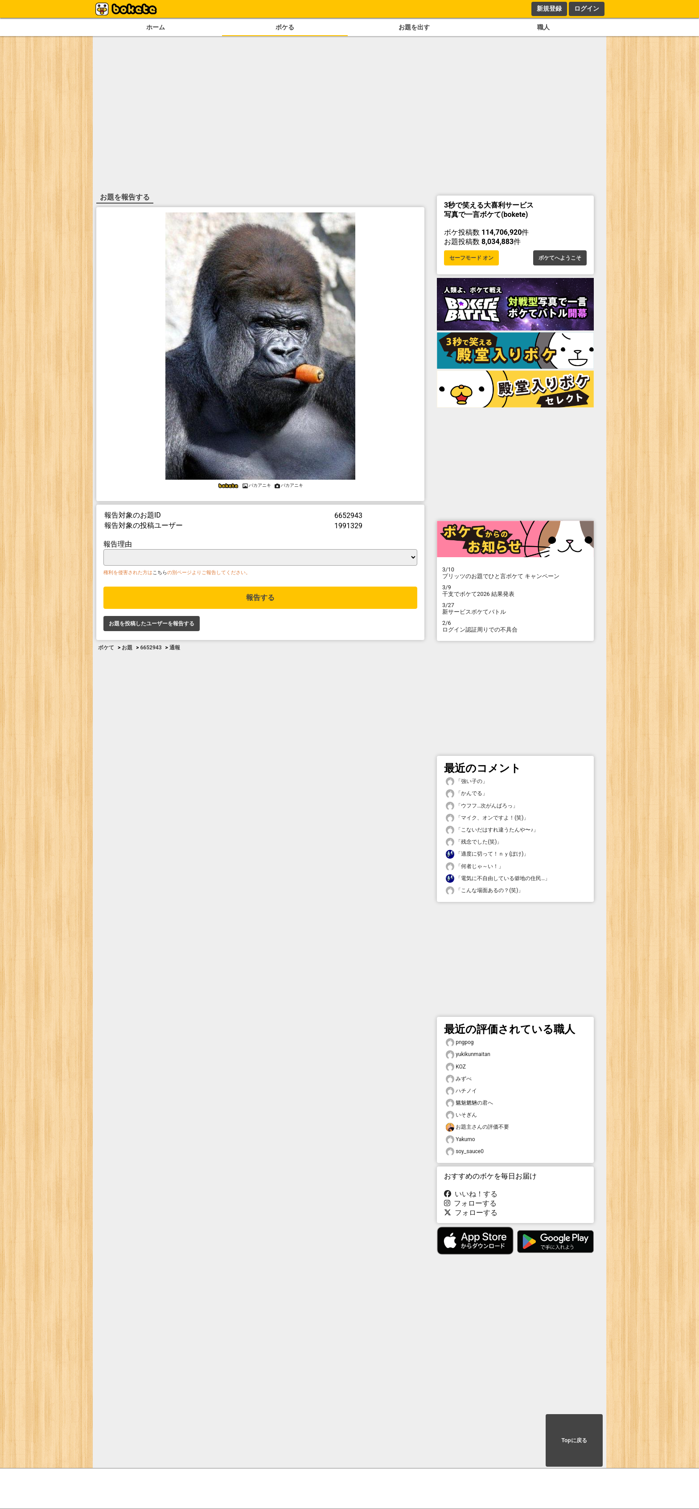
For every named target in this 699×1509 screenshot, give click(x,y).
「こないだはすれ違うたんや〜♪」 (492, 830)
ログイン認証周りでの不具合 (515, 626)
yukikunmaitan (468, 1054)
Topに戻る (574, 1440)
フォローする (470, 1203)
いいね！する (471, 1194)
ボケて (106, 647)
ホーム (155, 27)
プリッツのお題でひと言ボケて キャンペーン (515, 572)
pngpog (460, 1042)
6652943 (150, 647)
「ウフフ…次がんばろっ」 (482, 806)
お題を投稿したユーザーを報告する (151, 623)
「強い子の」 (467, 781)
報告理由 (117, 544)
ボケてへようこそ (560, 258)
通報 (174, 647)
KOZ (456, 1067)
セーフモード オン (471, 258)
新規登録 (549, 8)
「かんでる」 (467, 793)
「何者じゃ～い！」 (475, 866)
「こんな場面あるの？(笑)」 (484, 890)
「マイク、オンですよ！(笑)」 (487, 818)
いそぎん (461, 1115)
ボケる (284, 27)
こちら (159, 572)
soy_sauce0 (465, 1151)
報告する (260, 597)
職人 (543, 27)
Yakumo (460, 1139)
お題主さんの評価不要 (477, 1127)
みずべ (459, 1079)
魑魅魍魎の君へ (469, 1103)
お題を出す (414, 27)
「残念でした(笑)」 (474, 842)
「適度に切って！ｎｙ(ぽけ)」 (487, 854)
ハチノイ (461, 1091)
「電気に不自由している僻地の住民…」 (498, 878)
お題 (127, 647)
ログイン (586, 8)
